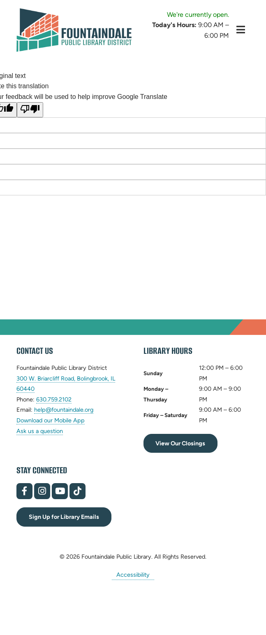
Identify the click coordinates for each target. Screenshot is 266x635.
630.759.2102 (54, 399)
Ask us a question (39, 431)
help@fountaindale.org (63, 410)
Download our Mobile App (50, 420)
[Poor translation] (30, 110)
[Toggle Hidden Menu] (241, 30)
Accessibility (133, 574)
